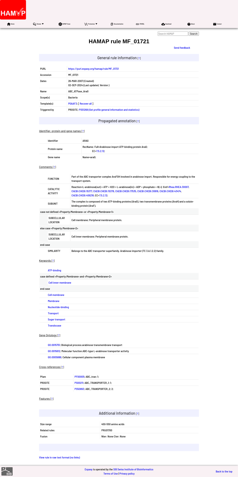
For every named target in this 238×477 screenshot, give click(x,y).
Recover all (86, 103)
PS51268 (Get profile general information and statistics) (109, 109)
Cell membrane (56, 294)
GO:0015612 (54, 351)
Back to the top (224, 471)
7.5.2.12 (100, 151)
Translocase (54, 325)
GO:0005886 (54, 357)
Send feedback (182, 47)
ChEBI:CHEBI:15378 (103, 191)
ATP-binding (54, 270)
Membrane (53, 301)
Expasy (88, 469)
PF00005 (79, 376)
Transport (53, 313)
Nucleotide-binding (58, 307)
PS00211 (78, 382)
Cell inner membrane (60, 282)
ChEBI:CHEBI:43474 (170, 191)
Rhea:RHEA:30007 (179, 186)
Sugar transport (56, 319)
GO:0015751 (54, 344)
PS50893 (79, 388)
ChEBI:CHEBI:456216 (83, 195)
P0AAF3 (72, 103)
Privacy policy (127, 473)
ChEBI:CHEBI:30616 (147, 191)
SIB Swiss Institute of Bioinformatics (133, 469)
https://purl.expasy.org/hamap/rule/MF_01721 (93, 68)
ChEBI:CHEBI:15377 (82, 191)
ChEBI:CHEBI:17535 (125, 191)
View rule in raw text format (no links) (59, 457)
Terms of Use (110, 473)
